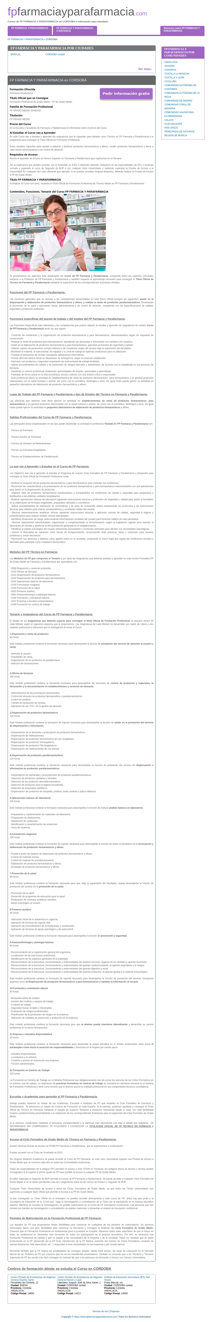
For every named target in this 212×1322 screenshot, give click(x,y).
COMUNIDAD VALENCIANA (179, 112)
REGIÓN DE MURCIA (176, 135)
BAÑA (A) (16, 54)
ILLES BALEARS (173, 124)
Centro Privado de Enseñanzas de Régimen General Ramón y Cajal (79, 1278)
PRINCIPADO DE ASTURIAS (180, 131)
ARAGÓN (170, 66)
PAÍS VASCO (171, 127)
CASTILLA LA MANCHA (177, 73)
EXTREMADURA (173, 116)
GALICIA (169, 120)
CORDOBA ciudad (55, 54)
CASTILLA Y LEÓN (174, 77)
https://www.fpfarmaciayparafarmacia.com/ (96, 1316)
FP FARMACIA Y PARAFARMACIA (25, 39)
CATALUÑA (170, 81)
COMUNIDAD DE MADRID (178, 100)
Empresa (114, 1311)
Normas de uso (100, 1311)
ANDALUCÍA (171, 62)
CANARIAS (170, 70)
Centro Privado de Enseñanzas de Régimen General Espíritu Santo (33, 1278)
